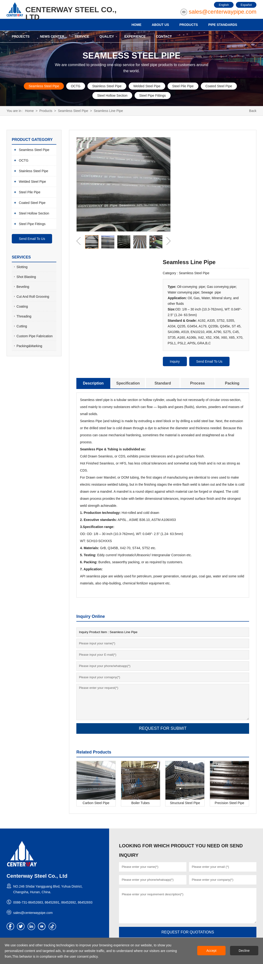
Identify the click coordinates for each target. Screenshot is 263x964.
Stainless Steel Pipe (107, 86)
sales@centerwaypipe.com (222, 11)
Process (197, 383)
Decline (244, 950)
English (224, 5)
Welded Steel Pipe (146, 86)
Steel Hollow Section (112, 95)
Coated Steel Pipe (218, 86)
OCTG (75, 86)
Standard (163, 383)
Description (93, 383)
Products (45, 111)
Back (252, 111)
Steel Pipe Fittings (152, 95)
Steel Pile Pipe (183, 86)
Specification (128, 383)
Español (246, 5)
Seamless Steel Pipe (44, 86)
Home (29, 111)
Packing (232, 383)
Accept (211, 950)
